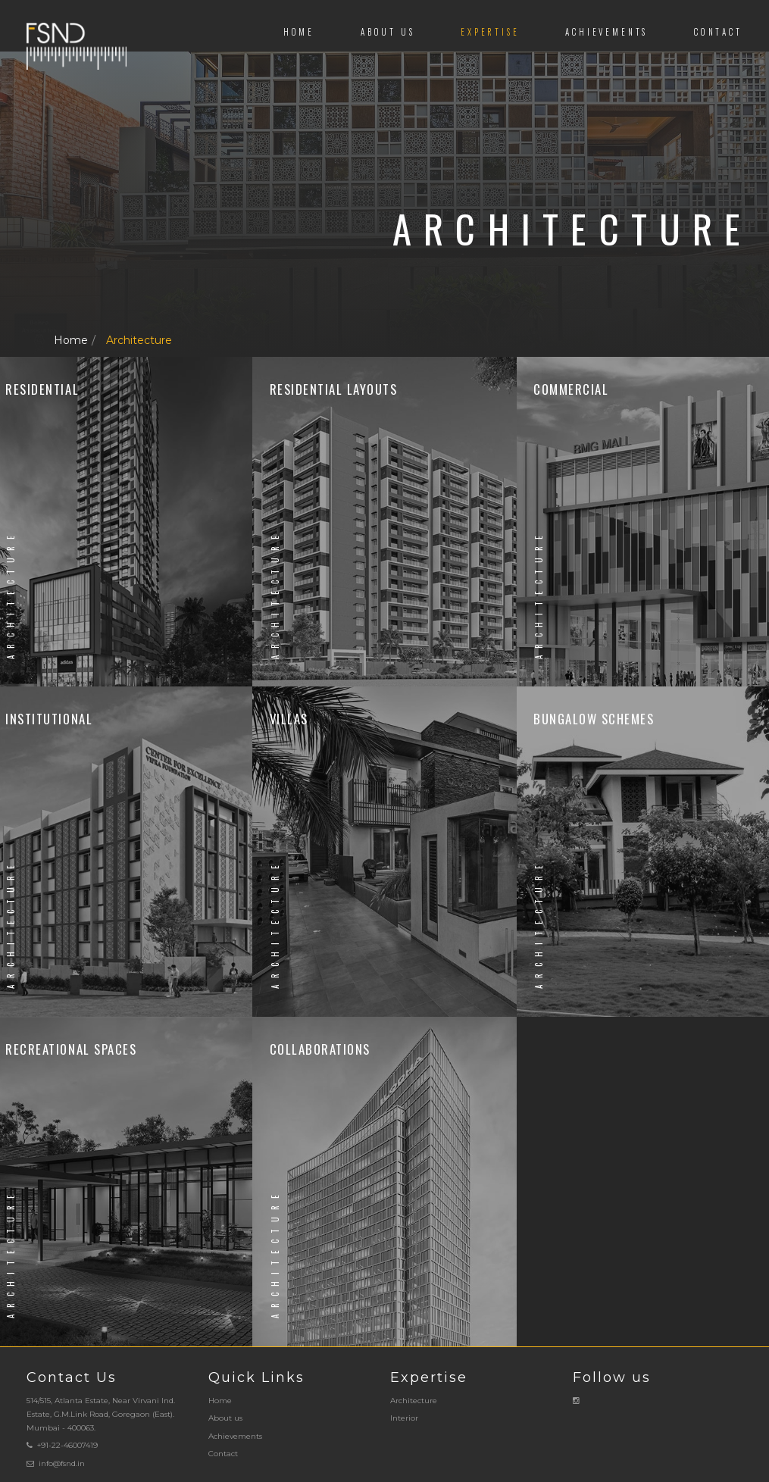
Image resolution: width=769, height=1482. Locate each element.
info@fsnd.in (62, 1463)
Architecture (139, 340)
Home (298, 32)
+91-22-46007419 (67, 1445)
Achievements (606, 32)
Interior (404, 1418)
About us (388, 32)
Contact (718, 32)
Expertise (490, 32)
